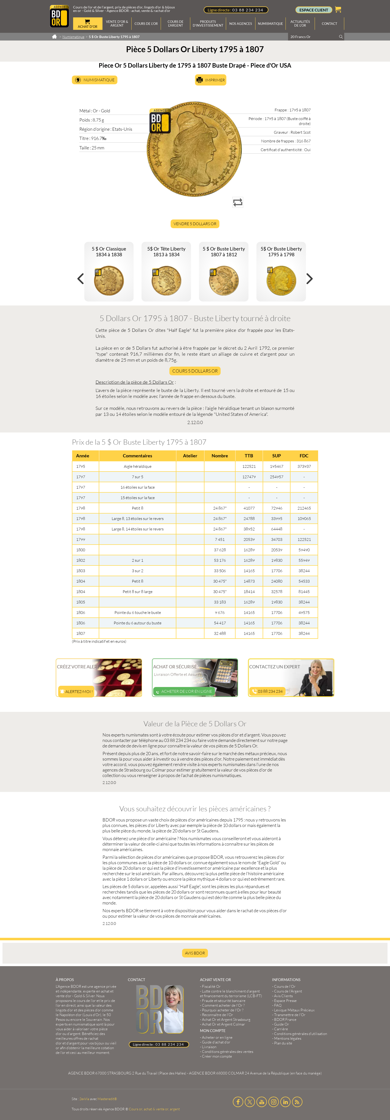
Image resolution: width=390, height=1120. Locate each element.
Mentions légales (287, 1038)
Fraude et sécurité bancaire (223, 1000)
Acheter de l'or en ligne (184, 691)
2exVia (84, 1099)
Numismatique (99, 79)
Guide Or (281, 1024)
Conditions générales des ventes (227, 1051)
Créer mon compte (217, 1056)
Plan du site (283, 1043)
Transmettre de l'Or (289, 1014)
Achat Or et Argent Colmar (223, 1024)
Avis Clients (283, 995)
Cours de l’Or (284, 986)
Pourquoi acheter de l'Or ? (223, 1010)
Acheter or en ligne (217, 1037)
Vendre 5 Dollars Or (195, 223)
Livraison (209, 1046)
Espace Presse (285, 1000)
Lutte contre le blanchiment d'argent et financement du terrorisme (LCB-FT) (231, 993)
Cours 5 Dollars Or (195, 371)
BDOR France (285, 1019)
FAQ (278, 1005)
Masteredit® (107, 1099)
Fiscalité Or (211, 986)
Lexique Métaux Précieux (294, 1010)
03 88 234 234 (247, 9)
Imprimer (215, 80)
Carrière (281, 1029)
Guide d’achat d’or (216, 1042)
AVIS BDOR (195, 952)
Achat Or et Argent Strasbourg (226, 1019)
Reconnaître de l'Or (217, 1014)
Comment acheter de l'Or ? (223, 1005)
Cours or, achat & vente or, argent (154, 1109)
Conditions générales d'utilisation (300, 1033)
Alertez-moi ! (76, 691)
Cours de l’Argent (288, 991)
